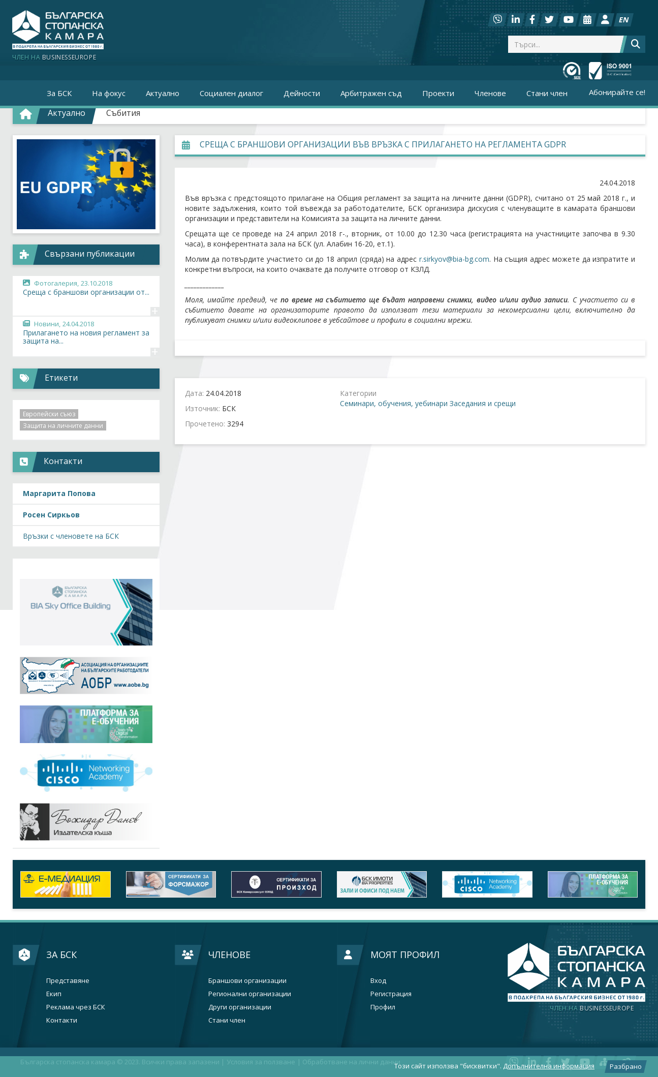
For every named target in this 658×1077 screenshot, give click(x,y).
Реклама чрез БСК (75, 1007)
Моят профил (405, 954)
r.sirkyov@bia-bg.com (454, 259)
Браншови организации (247, 980)
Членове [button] (490, 93)
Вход (378, 980)
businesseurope (592, 1008)
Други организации (239, 1007)
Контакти (61, 1020)
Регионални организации (249, 994)
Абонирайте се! (617, 92)
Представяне (67, 980)
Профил (382, 1007)
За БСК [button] (59, 93)
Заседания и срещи (483, 403)
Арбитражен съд (371, 93)
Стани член (547, 93)
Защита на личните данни (63, 425)
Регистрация (391, 994)
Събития (123, 112)
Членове (229, 954)
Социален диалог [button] (231, 93)
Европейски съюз (49, 414)
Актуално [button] (162, 93)
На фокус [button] (109, 93)
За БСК (61, 954)
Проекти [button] (438, 93)
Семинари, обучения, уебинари (394, 403)
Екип (53, 994)
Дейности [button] (302, 93)
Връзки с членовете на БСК (71, 536)
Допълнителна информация (548, 1065)
